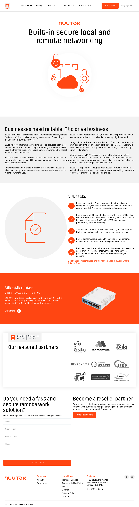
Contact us (42, 483)
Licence (65, 490)
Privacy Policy (68, 493)
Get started (110, 6)
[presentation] (22, 454)
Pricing (39, 6)
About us (41, 480)
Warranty (66, 487)
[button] (26, 6)
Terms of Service (70, 480)
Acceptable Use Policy (72, 483)
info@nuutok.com (84, 415)
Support (66, 497)
